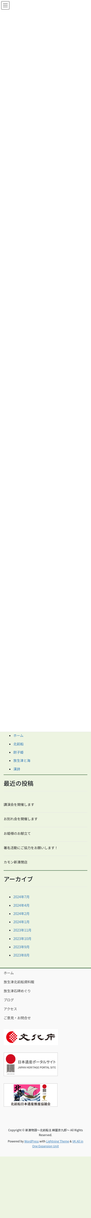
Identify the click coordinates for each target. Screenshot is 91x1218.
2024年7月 (21, 896)
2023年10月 (22, 938)
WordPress (31, 1141)
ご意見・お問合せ (17, 1017)
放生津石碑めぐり (17, 990)
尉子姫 (18, 752)
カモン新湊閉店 (15, 862)
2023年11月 (22, 930)
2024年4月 (21, 905)
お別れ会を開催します (21, 818)
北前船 (18, 743)
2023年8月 (21, 955)
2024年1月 (21, 921)
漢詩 (16, 768)
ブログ (9, 999)
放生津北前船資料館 (19, 981)
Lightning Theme (57, 1141)
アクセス (10, 1008)
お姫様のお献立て (17, 833)
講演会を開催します (19, 804)
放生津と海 (21, 760)
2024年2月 (21, 913)
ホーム (18, 735)
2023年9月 (21, 946)
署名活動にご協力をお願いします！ (31, 847)
